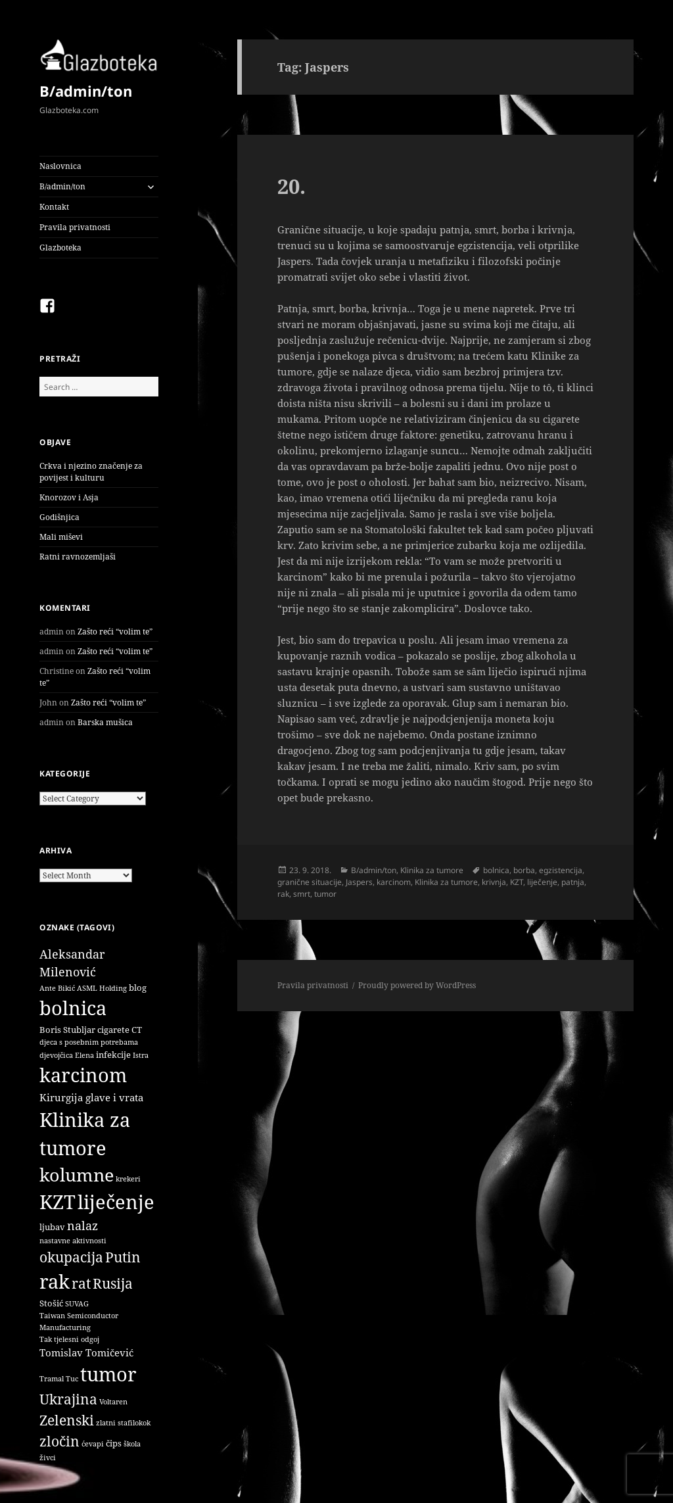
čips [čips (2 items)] (114, 1443)
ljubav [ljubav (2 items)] (52, 1227)
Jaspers (359, 882)
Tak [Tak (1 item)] (45, 1339)
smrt (301, 893)
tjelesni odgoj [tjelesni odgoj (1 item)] (76, 1339)
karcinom (394, 882)
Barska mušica (105, 722)
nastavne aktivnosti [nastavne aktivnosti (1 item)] (72, 1240)
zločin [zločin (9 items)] (59, 1440)
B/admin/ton (85, 91)
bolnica (496, 870)
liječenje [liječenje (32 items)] (116, 1202)
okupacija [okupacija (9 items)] (71, 1256)
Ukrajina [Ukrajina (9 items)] (68, 1398)
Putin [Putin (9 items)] (123, 1256)
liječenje (542, 882)
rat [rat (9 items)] (81, 1283)
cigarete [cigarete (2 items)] (113, 1030)
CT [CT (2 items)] (136, 1030)
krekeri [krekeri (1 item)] (128, 1178)
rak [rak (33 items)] (54, 1281)
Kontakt (54, 206)
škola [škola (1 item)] (132, 1443)
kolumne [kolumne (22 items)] (76, 1174)
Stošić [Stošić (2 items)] (51, 1303)
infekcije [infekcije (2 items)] (113, 1055)
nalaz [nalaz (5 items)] (82, 1225)
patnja (572, 882)
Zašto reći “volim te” (115, 631)
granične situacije (309, 882)
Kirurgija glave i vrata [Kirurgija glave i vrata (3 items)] (91, 1097)
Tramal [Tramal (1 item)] (51, 1378)
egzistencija (560, 870)
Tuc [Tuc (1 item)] (72, 1378)
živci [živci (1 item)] (47, 1457)
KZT (516, 882)
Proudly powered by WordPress (417, 985)
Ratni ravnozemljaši (77, 556)
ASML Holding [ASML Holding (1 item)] (102, 988)
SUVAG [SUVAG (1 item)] (77, 1303)
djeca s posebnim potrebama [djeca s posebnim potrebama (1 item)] (88, 1042)
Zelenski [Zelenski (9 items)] (66, 1419)
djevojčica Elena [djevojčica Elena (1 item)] (66, 1055)
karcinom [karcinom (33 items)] (83, 1075)
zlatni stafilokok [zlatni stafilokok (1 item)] (123, 1422)
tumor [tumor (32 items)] (108, 1374)
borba (524, 870)
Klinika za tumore (431, 870)
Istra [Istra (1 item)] (141, 1055)
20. (291, 186)
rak (283, 893)
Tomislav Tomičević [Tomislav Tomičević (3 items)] (86, 1352)
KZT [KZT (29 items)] (57, 1201)
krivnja (494, 882)
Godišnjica (59, 517)
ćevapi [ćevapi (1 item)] (92, 1443)
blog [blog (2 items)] (138, 987)
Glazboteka (60, 247)
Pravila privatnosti (74, 227)
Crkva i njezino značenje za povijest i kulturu (91, 471)
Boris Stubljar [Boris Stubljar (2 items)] (67, 1030)
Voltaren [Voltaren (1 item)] (113, 1401)
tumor (325, 893)
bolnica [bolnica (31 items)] (72, 1008)
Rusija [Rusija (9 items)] (113, 1283)
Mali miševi (61, 536)
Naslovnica (60, 166)
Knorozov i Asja (69, 497)
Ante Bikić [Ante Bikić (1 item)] (57, 988)
